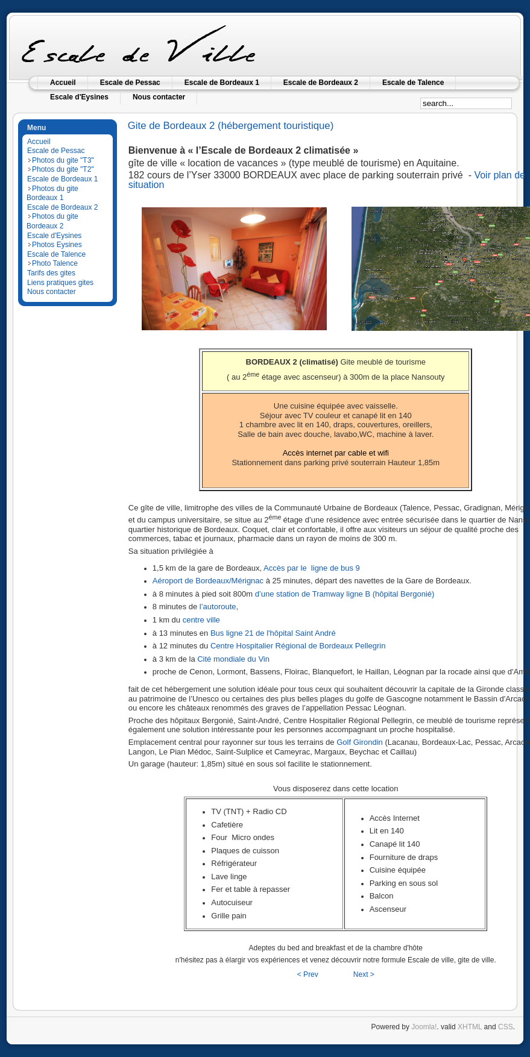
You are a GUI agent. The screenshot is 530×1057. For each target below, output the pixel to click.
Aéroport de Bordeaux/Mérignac (208, 580)
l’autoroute (218, 606)
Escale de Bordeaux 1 (62, 179)
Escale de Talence (56, 254)
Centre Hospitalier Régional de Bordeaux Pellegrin (298, 645)
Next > (363, 974)
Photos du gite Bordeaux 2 (52, 221)
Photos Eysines (57, 244)
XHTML (470, 1027)
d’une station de (283, 593)
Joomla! (424, 1027)
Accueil (39, 141)
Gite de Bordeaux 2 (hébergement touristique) (230, 125)
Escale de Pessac (55, 150)
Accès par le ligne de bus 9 (311, 567)
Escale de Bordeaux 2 (62, 207)
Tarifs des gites (51, 273)
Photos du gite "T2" (63, 169)
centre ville (201, 619)
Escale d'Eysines (54, 235)
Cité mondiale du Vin (233, 658)
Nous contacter (51, 291)
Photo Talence (55, 263)
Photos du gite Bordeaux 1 (52, 193)
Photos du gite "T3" (63, 160)
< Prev (307, 974)
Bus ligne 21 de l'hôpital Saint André (273, 633)
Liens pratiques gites (60, 282)
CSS (505, 1027)
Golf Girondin (359, 742)
